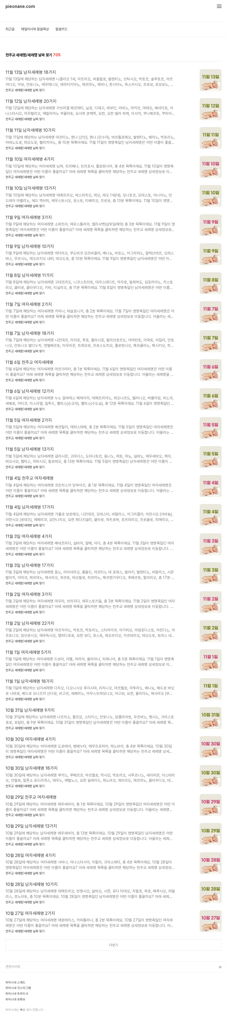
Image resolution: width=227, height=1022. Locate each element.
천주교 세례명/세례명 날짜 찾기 (25, 90)
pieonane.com (20, 6)
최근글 (9, 29)
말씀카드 (61, 29)
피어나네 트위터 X (16, 993)
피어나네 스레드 (15, 982)
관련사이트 (12, 967)
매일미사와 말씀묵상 (35, 29)
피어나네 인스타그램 (18, 988)
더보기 (113, 945)
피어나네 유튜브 (15, 999)
